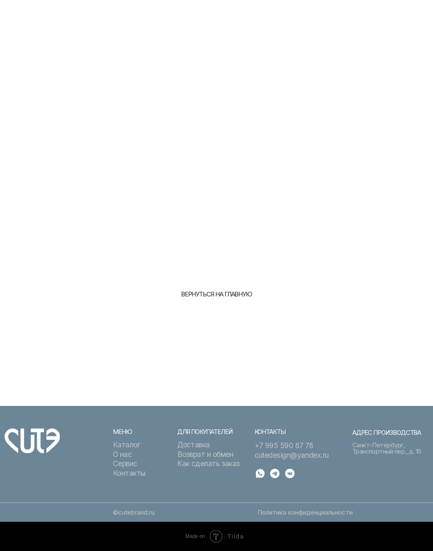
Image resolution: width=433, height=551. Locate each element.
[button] (417, 15)
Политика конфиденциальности (305, 512)
